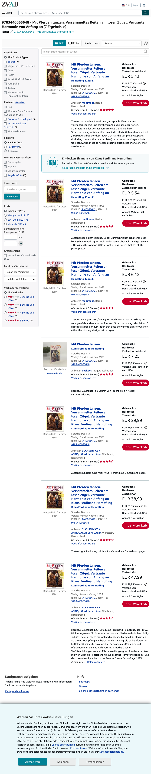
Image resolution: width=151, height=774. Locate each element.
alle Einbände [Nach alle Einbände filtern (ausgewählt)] (13, 142)
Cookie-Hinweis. (79, 748)
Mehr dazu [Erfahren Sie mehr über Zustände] (20, 102)
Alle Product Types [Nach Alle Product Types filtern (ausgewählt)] (16, 57)
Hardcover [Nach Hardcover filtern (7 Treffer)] (13, 146)
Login (135, 5)
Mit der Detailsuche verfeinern (55, 31)
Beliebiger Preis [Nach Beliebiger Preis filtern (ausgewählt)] (14, 210)
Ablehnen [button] (63, 761)
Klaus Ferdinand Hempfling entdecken (86, 167)
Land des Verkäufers (16, 279)
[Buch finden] (145, 12)
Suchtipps (84, 681)
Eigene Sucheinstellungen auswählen (99, 690)
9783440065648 (24, 31)
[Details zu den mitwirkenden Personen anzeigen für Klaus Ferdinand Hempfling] (87, 348)
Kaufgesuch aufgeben (17, 691)
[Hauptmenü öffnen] (8, 12)
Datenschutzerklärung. (111, 751)
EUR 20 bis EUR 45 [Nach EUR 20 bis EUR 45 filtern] (16, 219)
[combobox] (80, 12)
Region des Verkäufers (17, 272)
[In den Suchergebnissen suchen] (95, 51)
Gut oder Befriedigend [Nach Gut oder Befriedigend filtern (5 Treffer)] (19, 118)
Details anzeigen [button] (96, 661)
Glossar (83, 686)
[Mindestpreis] (10, 237)
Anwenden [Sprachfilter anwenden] (12, 196)
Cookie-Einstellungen (63, 744)
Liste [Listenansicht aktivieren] (59, 43)
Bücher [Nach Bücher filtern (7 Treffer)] (11, 61)
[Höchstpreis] (10, 243)
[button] (145, 51)
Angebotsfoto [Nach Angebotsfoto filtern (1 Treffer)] (15, 175)
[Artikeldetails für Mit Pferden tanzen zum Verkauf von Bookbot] (54, 354)
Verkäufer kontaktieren (83, 113)
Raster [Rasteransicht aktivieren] (73, 43)
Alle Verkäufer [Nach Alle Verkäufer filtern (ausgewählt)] (16, 292)
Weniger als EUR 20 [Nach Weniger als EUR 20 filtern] (17, 215)
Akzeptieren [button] (32, 761)
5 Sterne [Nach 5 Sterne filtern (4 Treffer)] (20, 320)
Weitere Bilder (55, 373)
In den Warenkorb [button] (136, 103)
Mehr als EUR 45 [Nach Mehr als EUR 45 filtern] (15, 224)
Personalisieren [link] (95, 761)
